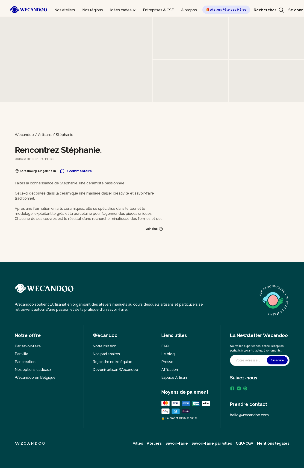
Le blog (168, 354)
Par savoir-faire (28, 346)
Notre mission (104, 346)
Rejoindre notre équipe (112, 362)
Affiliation (169, 369)
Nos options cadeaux (33, 369)
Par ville (21, 354)
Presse (167, 362)
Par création (25, 362)
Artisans (45, 135)
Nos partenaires (106, 354)
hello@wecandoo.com (249, 415)
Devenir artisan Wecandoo (115, 369)
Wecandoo (24, 135)
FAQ (165, 346)
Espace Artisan (174, 377)
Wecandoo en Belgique (35, 377)
